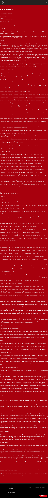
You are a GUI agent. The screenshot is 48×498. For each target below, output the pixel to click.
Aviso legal (11, 488)
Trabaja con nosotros (11, 486)
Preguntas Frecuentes (11, 493)
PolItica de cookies (11, 491)
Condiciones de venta (11, 492)
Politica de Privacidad (11, 489)
